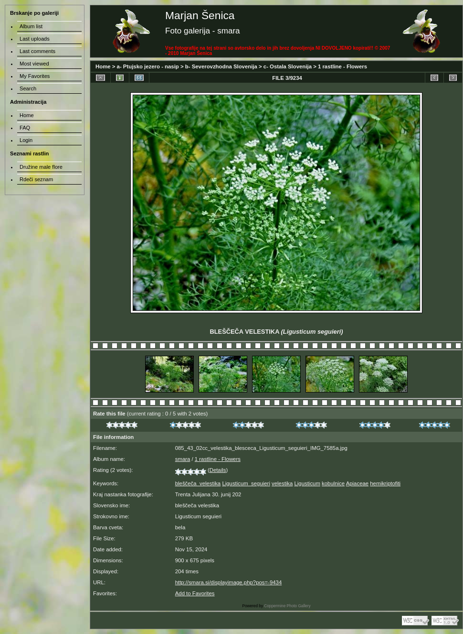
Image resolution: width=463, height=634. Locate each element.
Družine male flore (41, 167)
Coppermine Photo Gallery (287, 606)
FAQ (25, 128)
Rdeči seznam (36, 179)
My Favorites (35, 76)
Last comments (37, 51)
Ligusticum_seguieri (246, 483)
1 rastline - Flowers (342, 66)
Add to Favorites (195, 593)
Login (26, 140)
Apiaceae (357, 483)
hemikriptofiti (385, 483)
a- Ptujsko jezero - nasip (148, 66)
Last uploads (35, 39)
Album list (31, 26)
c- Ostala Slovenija (287, 66)
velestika (282, 483)
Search (28, 88)
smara (182, 459)
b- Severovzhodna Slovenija (221, 66)
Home (103, 66)
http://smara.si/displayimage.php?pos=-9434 (228, 582)
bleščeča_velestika (198, 483)
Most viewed (34, 63)
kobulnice (333, 483)
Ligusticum (307, 483)
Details (218, 470)
